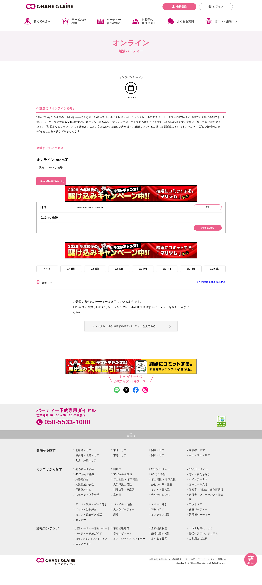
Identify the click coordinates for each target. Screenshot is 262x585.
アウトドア (195, 521)
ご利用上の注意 (198, 555)
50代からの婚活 (122, 491)
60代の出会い (159, 491)
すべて (47, 276)
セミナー (81, 536)
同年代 (117, 486)
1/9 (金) (191, 276)
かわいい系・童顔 (161, 501)
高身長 (117, 511)
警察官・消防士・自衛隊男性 (206, 506)
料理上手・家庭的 (124, 506)
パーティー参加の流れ (114, 21)
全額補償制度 (159, 545)
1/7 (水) (143, 276)
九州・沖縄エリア (86, 477)
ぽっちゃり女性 (198, 501)
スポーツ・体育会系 (87, 511)
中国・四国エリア (199, 472)
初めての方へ (42, 21)
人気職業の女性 (85, 501)
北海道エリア (83, 467)
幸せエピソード (122, 550)
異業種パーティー (199, 531)
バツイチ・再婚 (122, 521)
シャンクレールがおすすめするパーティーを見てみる (129, 338)
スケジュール (131, 100)
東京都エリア (197, 467)
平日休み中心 (83, 506)
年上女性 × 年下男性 (125, 496)
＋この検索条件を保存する (211, 291)
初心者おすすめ (85, 486)
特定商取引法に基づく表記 (171, 576)
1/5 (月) (95, 276)
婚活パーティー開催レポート (93, 545)
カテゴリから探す (49, 486)
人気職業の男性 (122, 501)
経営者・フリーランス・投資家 (206, 514)
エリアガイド (83, 560)
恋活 (116, 531)
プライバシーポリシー (201, 576)
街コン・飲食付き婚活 (89, 531)
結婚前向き (82, 496)
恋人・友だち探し (199, 491)
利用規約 (221, 576)
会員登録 (181, 6)
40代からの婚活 (85, 491)
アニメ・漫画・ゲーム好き (91, 521)
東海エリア (120, 472)
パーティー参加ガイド (89, 550)
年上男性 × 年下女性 (163, 496)
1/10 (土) (214, 276)
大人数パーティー (124, 526)
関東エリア (157, 467)
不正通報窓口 (121, 545)
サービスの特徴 (79, 21)
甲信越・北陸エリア (87, 472)
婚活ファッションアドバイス (92, 555)
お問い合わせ (146, 576)
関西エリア (157, 472)
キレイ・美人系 (160, 506)
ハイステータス (198, 496)
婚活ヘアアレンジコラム (203, 550)
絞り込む (249, 562)
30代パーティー (198, 486)
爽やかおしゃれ (160, 511)
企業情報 (132, 576)
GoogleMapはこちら (53, 185)
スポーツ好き (159, 521)
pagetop (131, 452)
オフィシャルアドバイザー (129, 555)
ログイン (218, 6)
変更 (204, 213)
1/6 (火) (119, 276)
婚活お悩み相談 (160, 550)
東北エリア (120, 467)
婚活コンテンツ (47, 545)
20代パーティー (160, 486)
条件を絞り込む (204, 234)
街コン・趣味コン (226, 21)
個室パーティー (198, 526)
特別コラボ (157, 526)
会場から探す (46, 467)
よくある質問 (185, 21)
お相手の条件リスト (149, 21)
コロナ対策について (201, 545)
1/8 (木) (167, 276)
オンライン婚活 (160, 531)
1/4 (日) (71, 276)
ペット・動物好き (86, 526)
